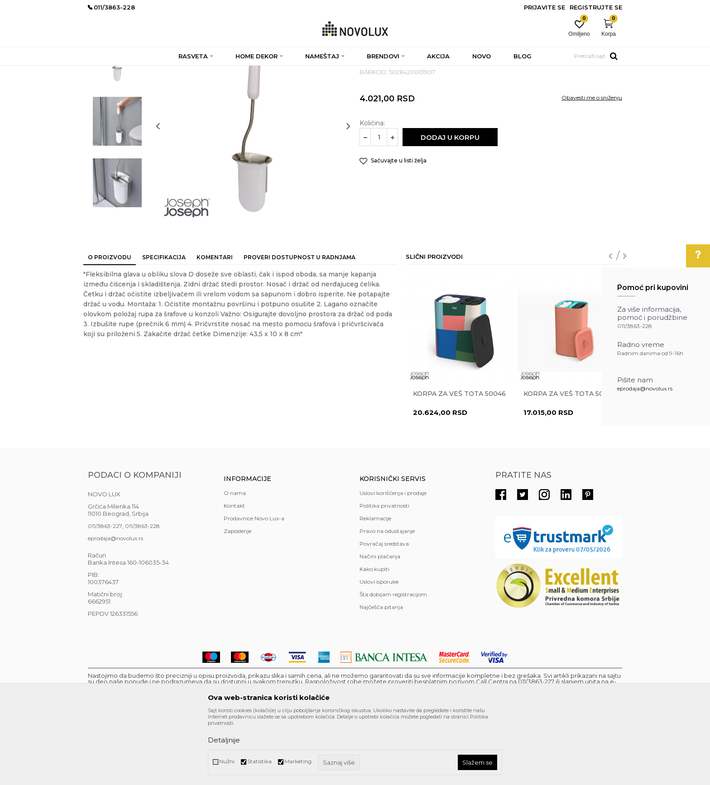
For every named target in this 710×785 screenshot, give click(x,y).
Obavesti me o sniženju (591, 163)
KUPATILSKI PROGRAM (233, 71)
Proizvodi (136, 71)
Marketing (298, 761)
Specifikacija (164, 322)
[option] (117, 125)
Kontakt (234, 571)
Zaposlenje (237, 596)
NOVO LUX (103, 71)
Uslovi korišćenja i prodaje (393, 558)
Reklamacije (375, 583)
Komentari (215, 322)
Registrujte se (596, 7)
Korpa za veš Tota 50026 (569, 459)
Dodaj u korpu (450, 203)
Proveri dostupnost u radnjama (299, 322)
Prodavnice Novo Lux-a (254, 583)
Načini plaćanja (380, 621)
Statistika (259, 761)
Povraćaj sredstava (384, 609)
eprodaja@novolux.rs (644, 388)
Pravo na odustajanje (387, 596)
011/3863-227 (105, 591)
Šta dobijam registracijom (393, 660)
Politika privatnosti (384, 571)
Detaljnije (224, 740)
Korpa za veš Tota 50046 (459, 459)
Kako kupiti (374, 634)
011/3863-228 (142, 591)
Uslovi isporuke (379, 647)
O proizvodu (109, 322)
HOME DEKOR (175, 71)
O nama (235, 558)
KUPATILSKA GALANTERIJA (308, 71)
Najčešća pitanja (381, 672)
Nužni (227, 761)
